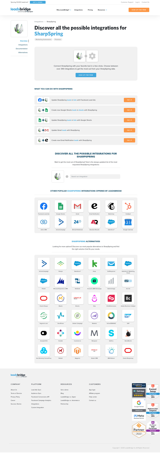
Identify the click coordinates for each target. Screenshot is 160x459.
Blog (62, 393)
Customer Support (127, 2)
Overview (24, 41)
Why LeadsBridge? (63, 10)
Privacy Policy (15, 397)
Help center (93, 397)
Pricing (90, 10)
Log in (137, 2)
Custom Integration (37, 407)
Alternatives (23, 52)
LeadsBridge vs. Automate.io (70, 400)
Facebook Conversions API (40, 397)
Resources (101, 10)
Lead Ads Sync (36, 390)
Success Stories (16, 404)
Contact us (92, 400)
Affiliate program (94, 393)
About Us (14, 390)
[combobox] (95, 176)
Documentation (22, 48)
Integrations (78, 10)
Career (13, 400)
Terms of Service (16, 393)
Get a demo (64, 390)
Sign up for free (86, 75)
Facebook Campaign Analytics (41, 400)
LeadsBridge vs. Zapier (68, 397)
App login (92, 390)
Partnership (64, 404)
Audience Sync (36, 393)
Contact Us (145, 2)
